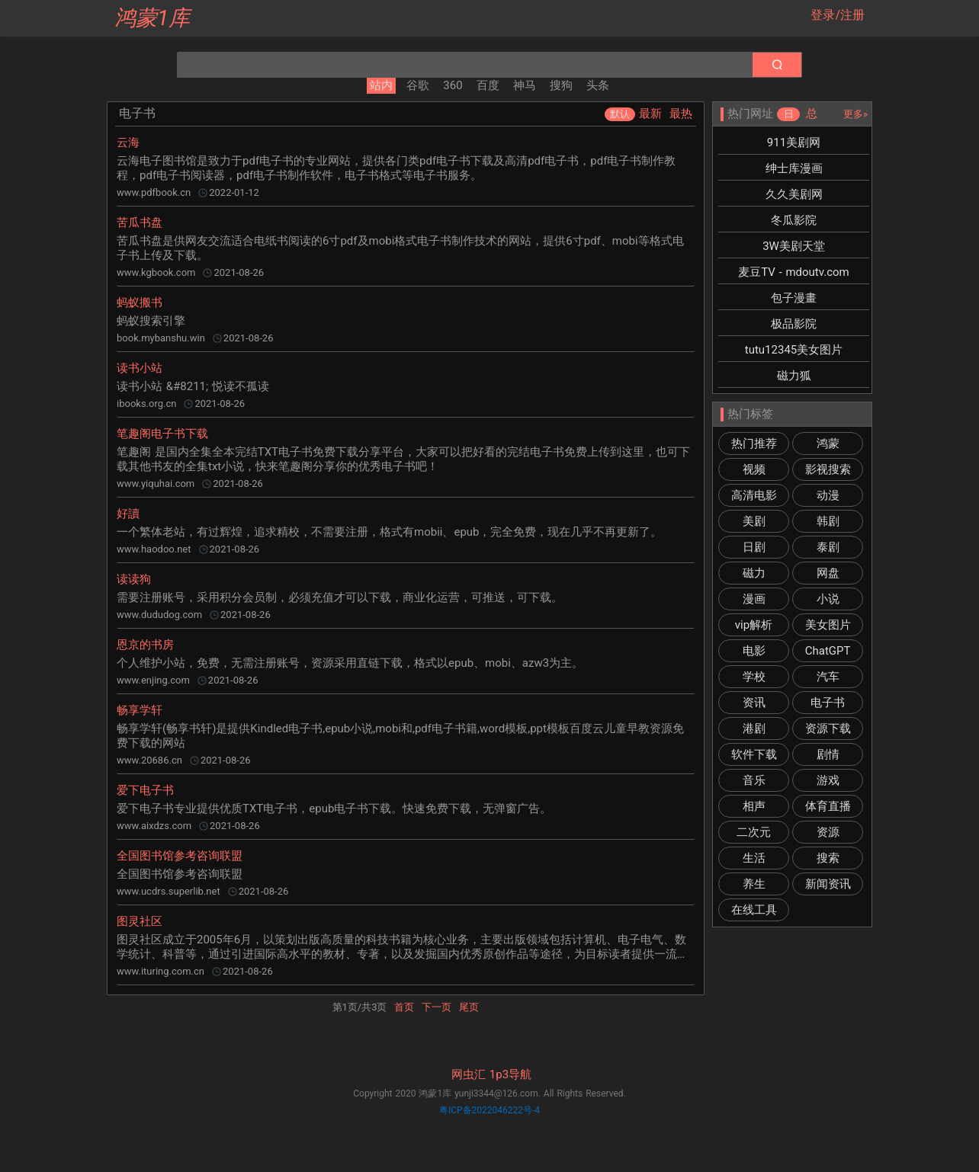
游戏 (828, 780)
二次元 (754, 832)
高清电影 (754, 495)
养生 (754, 884)
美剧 (754, 521)
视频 (754, 469)
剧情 (828, 754)
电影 (754, 651)
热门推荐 (754, 443)
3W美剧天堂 (793, 246)
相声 (754, 806)
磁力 (754, 573)
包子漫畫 (794, 298)
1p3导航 (510, 1074)
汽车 (828, 677)
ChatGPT (828, 651)
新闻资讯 (828, 884)
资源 (828, 832)
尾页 (469, 1007)
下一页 (436, 1007)
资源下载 (828, 728)
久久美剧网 (794, 194)
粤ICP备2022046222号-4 (489, 1110)
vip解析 (753, 625)
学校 (754, 677)
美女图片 (828, 625)
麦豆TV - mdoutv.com (793, 272)
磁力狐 (794, 376)
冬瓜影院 (794, 220)
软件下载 (754, 754)
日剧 (754, 547)
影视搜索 (828, 469)
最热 (680, 113)
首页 (404, 1007)
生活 (754, 858)
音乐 (754, 780)
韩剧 (828, 521)
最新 (650, 113)
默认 (620, 114)
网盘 (828, 573)
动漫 (828, 495)
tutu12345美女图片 (794, 350)
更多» (855, 114)
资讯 (754, 702)
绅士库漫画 (794, 168)
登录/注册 (837, 15)
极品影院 (794, 324)
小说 (828, 599)
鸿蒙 (828, 443)
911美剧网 (793, 142)
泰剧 (828, 547)
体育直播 (828, 806)
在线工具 (754, 910)
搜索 (828, 858)
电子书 (827, 702)
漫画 (754, 599)
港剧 (754, 728)
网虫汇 (468, 1074)
